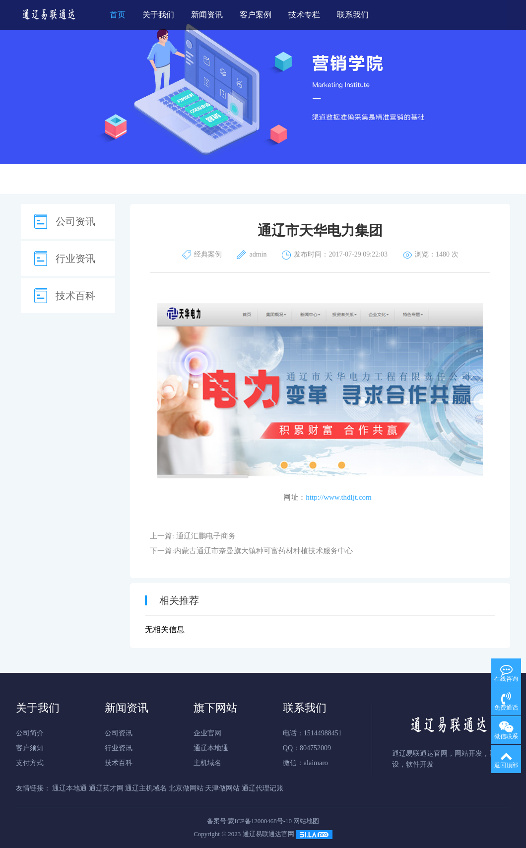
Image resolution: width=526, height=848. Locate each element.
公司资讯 (75, 221)
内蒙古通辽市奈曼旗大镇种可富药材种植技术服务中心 (263, 551)
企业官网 (207, 733)
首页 (118, 14)
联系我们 (353, 14)
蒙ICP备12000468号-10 (260, 821)
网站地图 (306, 821)
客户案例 (255, 14)
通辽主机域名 (146, 788)
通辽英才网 (106, 788)
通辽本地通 (211, 748)
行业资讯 (75, 258)
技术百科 (75, 295)
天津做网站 (222, 788)
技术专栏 (304, 14)
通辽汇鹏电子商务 (206, 536)
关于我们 (158, 14)
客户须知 (30, 748)
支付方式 (30, 763)
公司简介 (30, 733)
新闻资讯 (207, 14)
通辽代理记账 (262, 788)
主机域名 (207, 763)
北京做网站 (186, 788)
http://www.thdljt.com (338, 497)
